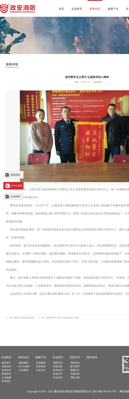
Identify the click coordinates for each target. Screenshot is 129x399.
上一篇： (20, 318)
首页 (61, 8)
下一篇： (58, 318)
